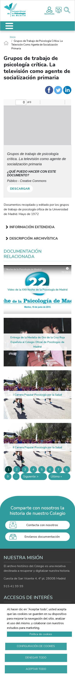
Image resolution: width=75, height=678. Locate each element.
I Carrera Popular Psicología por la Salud (37, 395)
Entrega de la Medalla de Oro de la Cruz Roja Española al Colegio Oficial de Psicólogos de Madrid (37, 342)
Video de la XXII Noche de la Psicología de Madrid (37, 289)
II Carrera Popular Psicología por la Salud (37, 447)
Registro (49, 10)
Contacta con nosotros (42, 525)
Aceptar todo (36, 669)
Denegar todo (35, 657)
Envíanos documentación (42, 537)
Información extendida (32, 227)
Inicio (13, 37)
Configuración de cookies (36, 646)
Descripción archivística (33, 238)
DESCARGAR (20, 189)
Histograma (58, 10)
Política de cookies (41, 634)
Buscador (67, 10)
